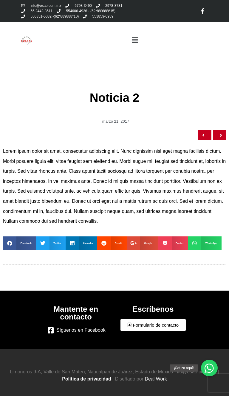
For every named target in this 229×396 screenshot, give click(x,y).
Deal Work (156, 378)
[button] (153, 325)
